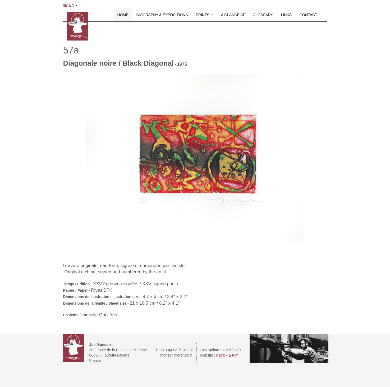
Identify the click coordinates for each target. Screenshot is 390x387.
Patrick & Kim (227, 355)
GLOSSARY (263, 15)
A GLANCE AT (233, 15)
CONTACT (308, 15)
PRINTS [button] (204, 15)
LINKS (286, 15)
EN (68, 5)
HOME (123, 15)
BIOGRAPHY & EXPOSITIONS (162, 15)
